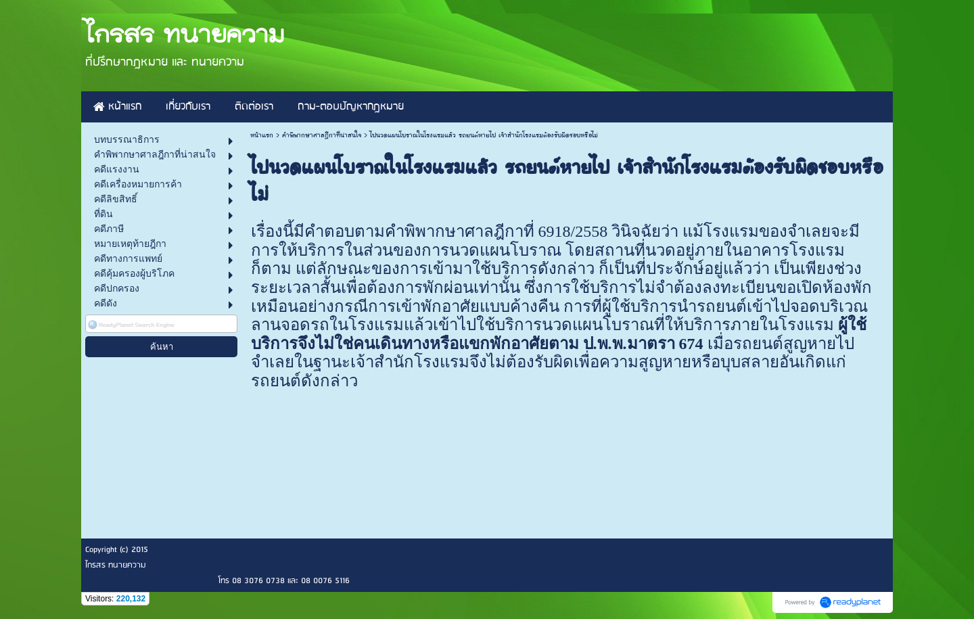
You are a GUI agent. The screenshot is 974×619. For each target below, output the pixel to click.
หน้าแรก (261, 135)
